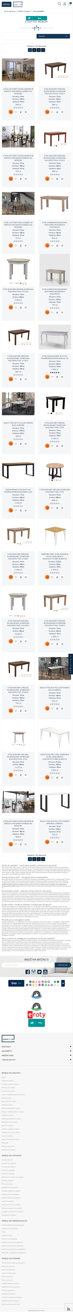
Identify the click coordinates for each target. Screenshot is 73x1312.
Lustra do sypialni (8, 1170)
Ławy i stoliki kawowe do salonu (13, 1094)
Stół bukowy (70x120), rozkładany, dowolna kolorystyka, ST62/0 (18, 690)
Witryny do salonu (8, 1146)
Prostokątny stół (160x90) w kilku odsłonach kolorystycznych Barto (54, 756)
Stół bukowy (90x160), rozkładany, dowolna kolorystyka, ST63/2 (55, 158)
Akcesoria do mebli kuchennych (13, 1263)
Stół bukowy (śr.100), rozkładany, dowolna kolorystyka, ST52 (18, 756)
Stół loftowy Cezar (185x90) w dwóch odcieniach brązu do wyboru (18, 823)
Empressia (40, 1310)
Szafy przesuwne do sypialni (12, 1208)
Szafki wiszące (7, 1235)
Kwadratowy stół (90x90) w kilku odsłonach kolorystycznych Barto (54, 556)
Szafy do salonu (7, 1136)
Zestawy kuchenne (8, 1294)
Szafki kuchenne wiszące (11, 1287)
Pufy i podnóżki (7, 1184)
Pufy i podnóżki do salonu (11, 1108)
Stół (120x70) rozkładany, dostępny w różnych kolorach (54, 291)
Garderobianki (7, 1160)
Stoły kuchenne (7, 1280)
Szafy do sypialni (8, 1201)
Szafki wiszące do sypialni (11, 1198)
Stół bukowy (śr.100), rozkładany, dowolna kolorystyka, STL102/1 (18, 623)
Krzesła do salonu (8, 1091)
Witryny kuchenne (8, 1290)
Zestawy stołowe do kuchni (12, 1297)
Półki (3, 1232)
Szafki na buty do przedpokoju (12, 1242)
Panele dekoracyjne (9, 1273)
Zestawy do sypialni (9, 1215)
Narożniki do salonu (9, 1101)
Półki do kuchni (7, 1276)
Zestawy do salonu (8, 1150)
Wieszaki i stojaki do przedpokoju (14, 1253)
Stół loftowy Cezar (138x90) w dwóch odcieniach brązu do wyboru (18, 91)
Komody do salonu (8, 1088)
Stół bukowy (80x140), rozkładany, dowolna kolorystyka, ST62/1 (18, 358)
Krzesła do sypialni (9, 1167)
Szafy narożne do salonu (11, 1139)
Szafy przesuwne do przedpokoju (13, 1249)
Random (53, 36)
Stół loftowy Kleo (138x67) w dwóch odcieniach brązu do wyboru (18, 225)
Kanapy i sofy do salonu (10, 1084)
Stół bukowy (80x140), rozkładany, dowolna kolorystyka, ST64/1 (18, 556)
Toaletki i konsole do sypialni (12, 1212)
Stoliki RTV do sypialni (10, 1187)
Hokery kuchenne (8, 1266)
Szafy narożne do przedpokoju (13, 1246)
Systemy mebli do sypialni (11, 1191)
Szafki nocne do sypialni (10, 1194)
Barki (4, 1077)
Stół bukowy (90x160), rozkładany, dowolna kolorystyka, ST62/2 (55, 91)
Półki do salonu (7, 1105)
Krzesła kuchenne (8, 1270)
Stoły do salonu (7, 1125)
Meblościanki (6, 1098)
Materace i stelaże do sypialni (13, 1177)
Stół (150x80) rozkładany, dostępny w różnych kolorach (54, 225)
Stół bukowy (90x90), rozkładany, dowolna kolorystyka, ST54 (55, 425)
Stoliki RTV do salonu (9, 1122)
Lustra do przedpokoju (10, 1228)
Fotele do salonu (8, 1081)
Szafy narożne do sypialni (11, 1205)
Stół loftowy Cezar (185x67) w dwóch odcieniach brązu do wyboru (18, 158)
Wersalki (5, 1143)
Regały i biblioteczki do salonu (13, 1112)
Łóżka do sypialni (8, 1174)
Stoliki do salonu (8, 1115)
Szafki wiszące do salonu (11, 1132)
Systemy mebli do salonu (11, 1129)
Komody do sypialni (9, 1163)
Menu (6, 4)
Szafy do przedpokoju (9, 1239)
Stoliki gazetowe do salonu (11, 1119)
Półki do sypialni (8, 1180)
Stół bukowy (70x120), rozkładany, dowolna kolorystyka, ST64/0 (55, 623)
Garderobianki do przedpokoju (13, 1225)
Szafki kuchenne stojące (10, 1283)
